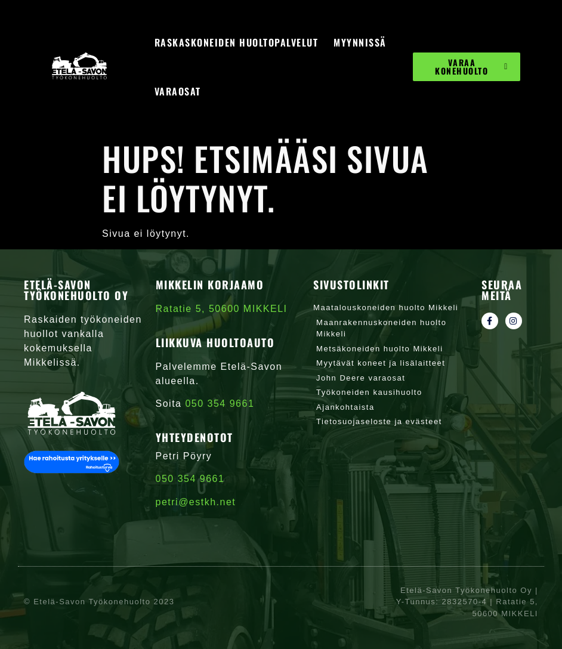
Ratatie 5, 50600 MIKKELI (222, 309)
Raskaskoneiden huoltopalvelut (237, 42)
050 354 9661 (190, 479)
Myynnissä (360, 42)
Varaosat (178, 91)
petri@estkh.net (196, 502)
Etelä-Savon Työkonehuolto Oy (76, 290)
